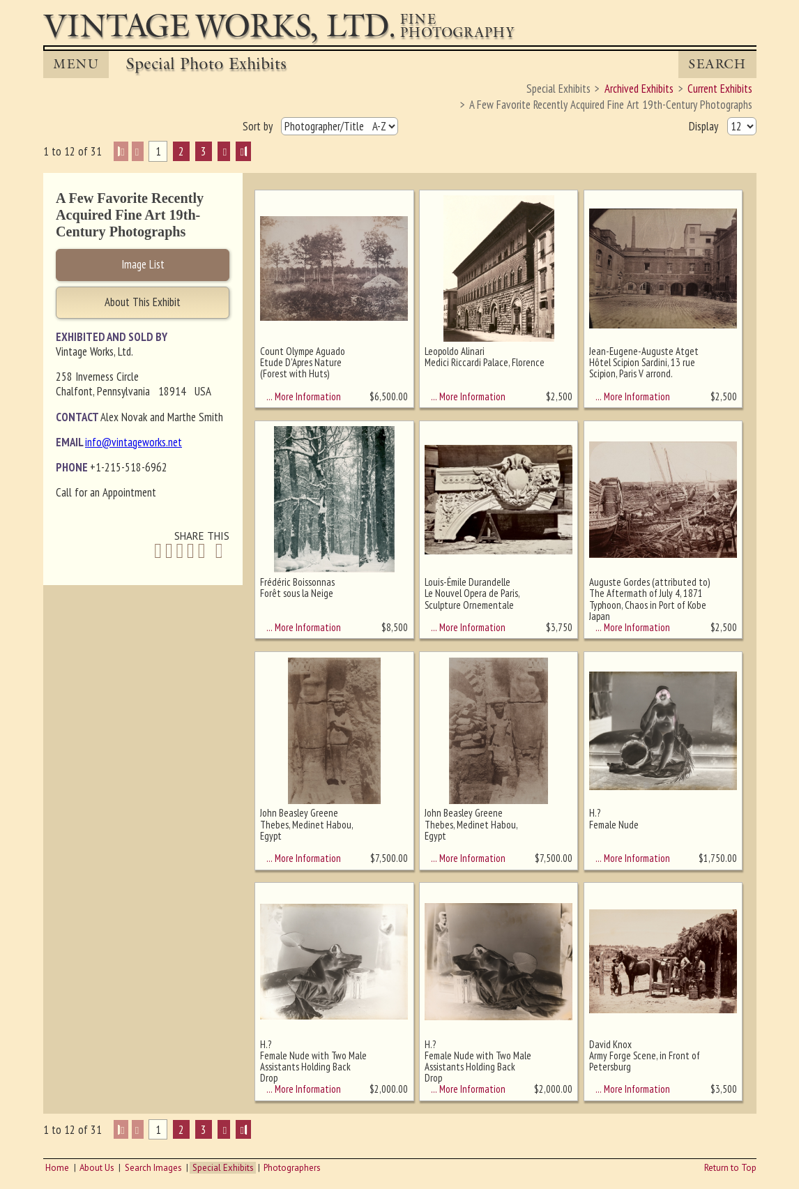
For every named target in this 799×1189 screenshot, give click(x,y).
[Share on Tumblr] (202, 551)
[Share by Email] (218, 552)
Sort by (259, 125)
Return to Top (730, 1168)
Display (705, 125)
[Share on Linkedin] (180, 551)
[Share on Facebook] (158, 551)
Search (717, 64)
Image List (143, 264)
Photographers (292, 1168)
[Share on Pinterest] (191, 551)
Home (57, 1168)
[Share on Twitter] (169, 551)
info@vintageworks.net (133, 442)
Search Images (153, 1168)
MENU (76, 64)
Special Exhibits (223, 1168)
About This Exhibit (143, 302)
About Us (96, 1168)
